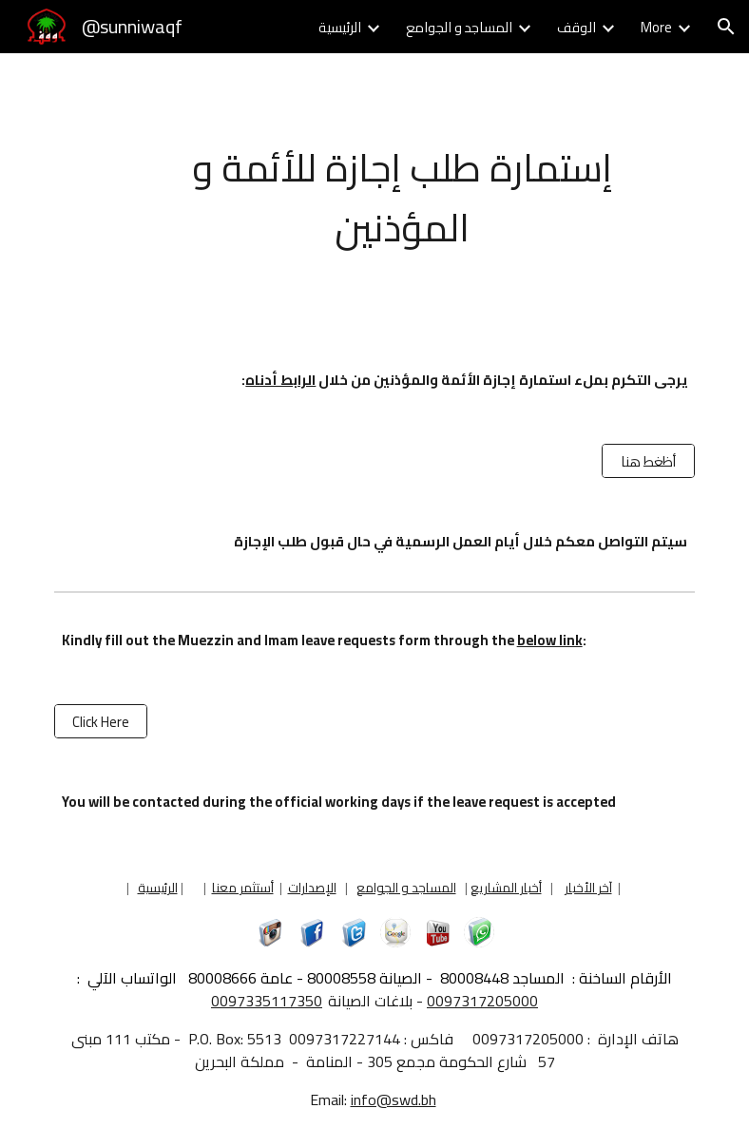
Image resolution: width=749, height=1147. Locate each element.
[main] (402, 196)
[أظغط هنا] (648, 460)
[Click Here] (100, 721)
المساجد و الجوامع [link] (459, 27)
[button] (726, 26)
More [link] (656, 27)
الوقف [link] (576, 27)
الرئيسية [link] (339, 27)
